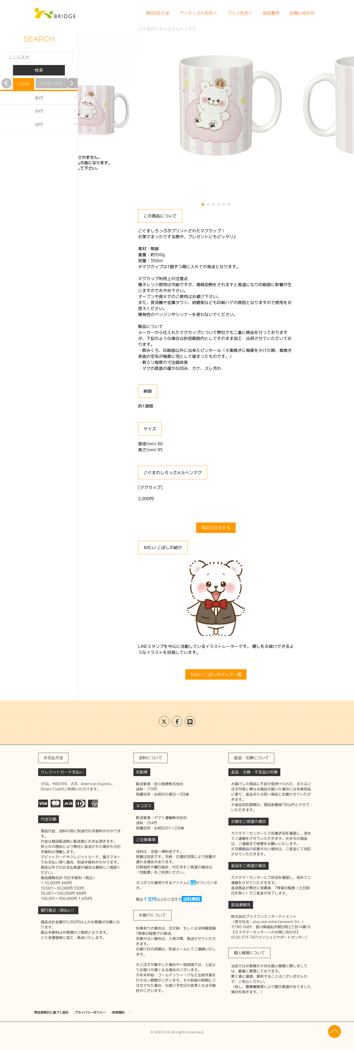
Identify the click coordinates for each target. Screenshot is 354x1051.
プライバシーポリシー (107, 1012)
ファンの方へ (239, 13)
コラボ (23, 83)
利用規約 (147, 1012)
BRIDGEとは (157, 13)
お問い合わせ (302, 13)
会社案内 (271, 13)
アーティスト (52, 83)
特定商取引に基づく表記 (54, 1012)
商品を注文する (215, 527)
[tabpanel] (216, 110)
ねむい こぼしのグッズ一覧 (216, 674)
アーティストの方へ (198, 13)
